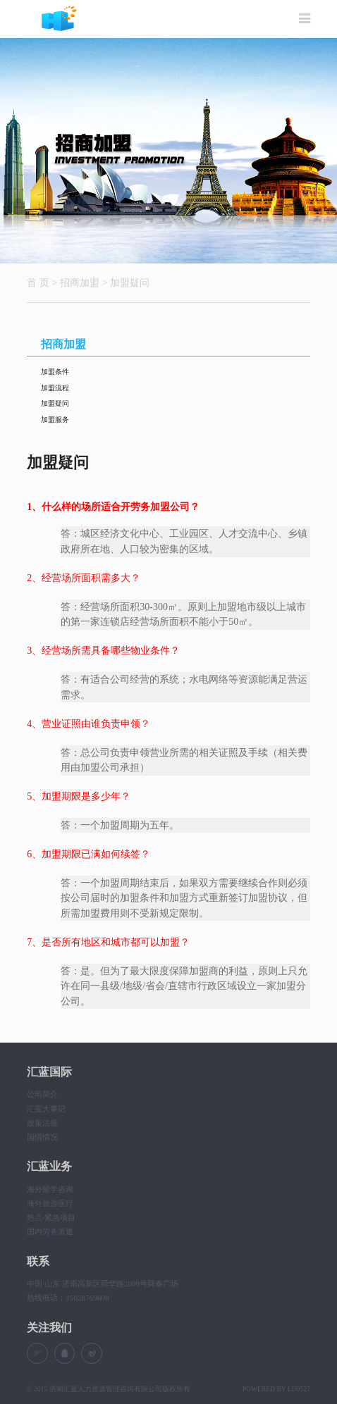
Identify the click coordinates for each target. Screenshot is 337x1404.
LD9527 (299, 1389)
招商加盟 (79, 282)
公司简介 (42, 1094)
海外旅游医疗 (50, 1203)
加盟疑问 (129, 282)
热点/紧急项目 (51, 1217)
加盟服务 (55, 419)
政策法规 (42, 1123)
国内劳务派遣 (50, 1231)
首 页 (38, 282)
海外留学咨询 (50, 1189)
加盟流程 (55, 388)
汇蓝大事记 (46, 1109)
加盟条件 (55, 371)
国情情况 (42, 1137)
